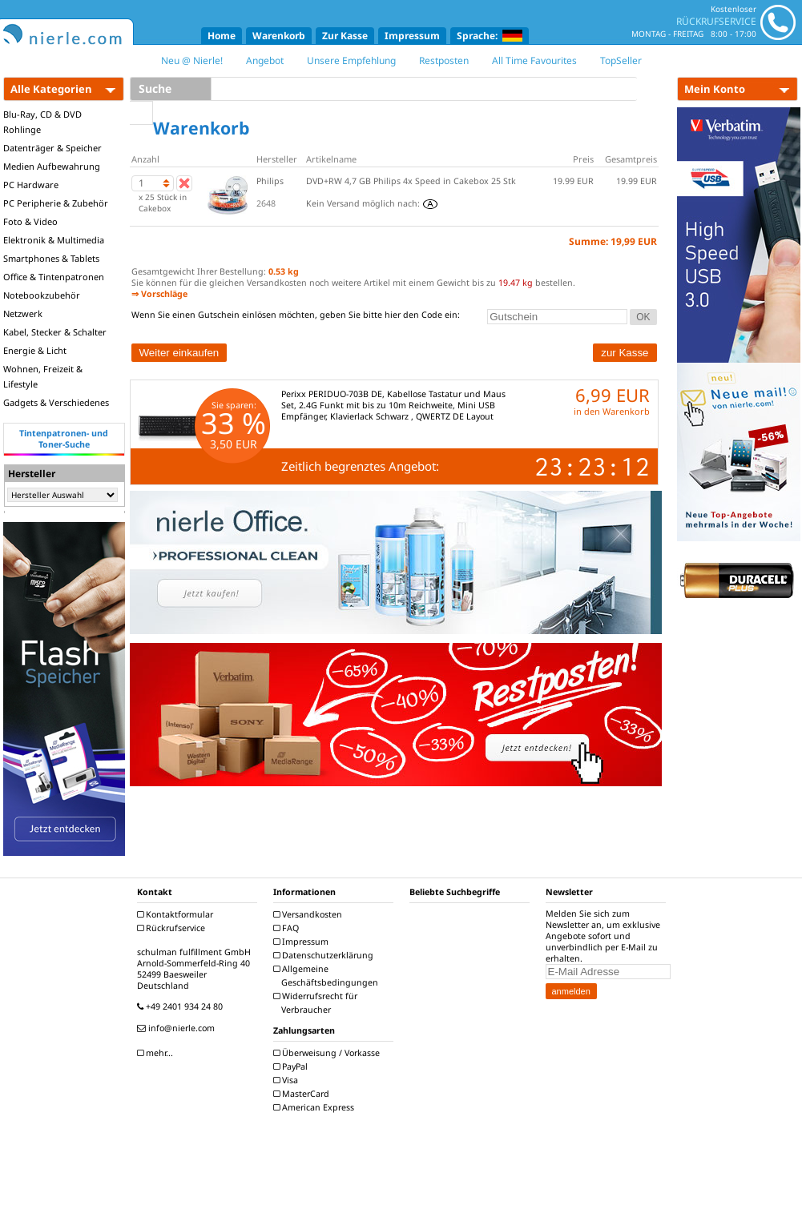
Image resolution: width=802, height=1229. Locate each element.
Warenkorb (278, 35)
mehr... (157, 1052)
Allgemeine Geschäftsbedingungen (327, 975)
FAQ (288, 928)
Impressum (412, 35)
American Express (315, 1107)
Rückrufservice (173, 928)
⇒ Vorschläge (159, 293)
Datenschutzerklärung (325, 955)
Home (222, 35)
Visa (287, 1080)
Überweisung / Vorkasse (328, 1052)
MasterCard (303, 1093)
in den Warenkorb (612, 411)
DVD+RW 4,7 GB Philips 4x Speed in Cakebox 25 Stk (411, 181)
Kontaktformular (177, 914)
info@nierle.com (178, 1028)
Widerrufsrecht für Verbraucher (317, 1002)
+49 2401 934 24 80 (182, 1006)
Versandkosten (309, 914)
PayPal (292, 1066)
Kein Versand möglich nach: (371, 203)
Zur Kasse (345, 35)
